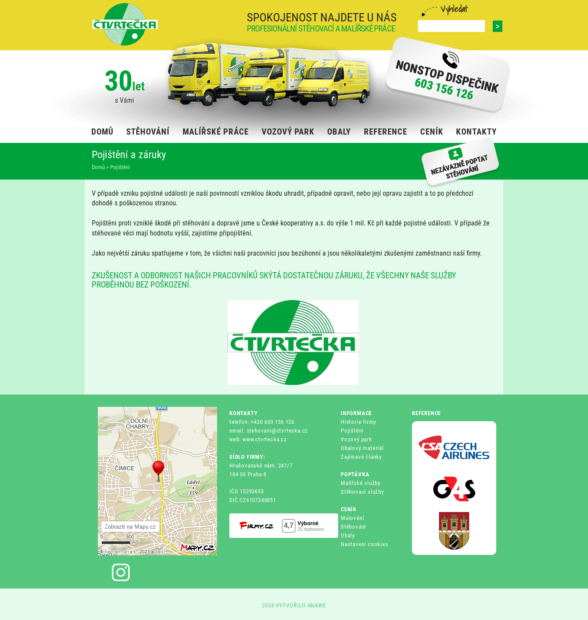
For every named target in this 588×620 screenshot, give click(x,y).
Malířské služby (360, 483)
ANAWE (317, 605)
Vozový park (356, 439)
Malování (352, 518)
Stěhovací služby (362, 491)
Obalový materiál (362, 448)
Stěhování (353, 526)
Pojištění (352, 430)
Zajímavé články (361, 457)
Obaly (348, 535)
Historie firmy (358, 422)
